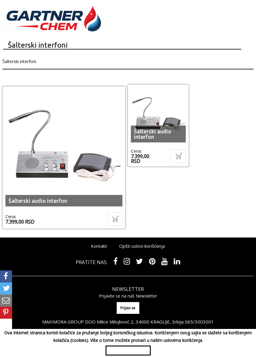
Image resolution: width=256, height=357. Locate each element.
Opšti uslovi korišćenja (142, 246)
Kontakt (99, 246)
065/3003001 (199, 322)
